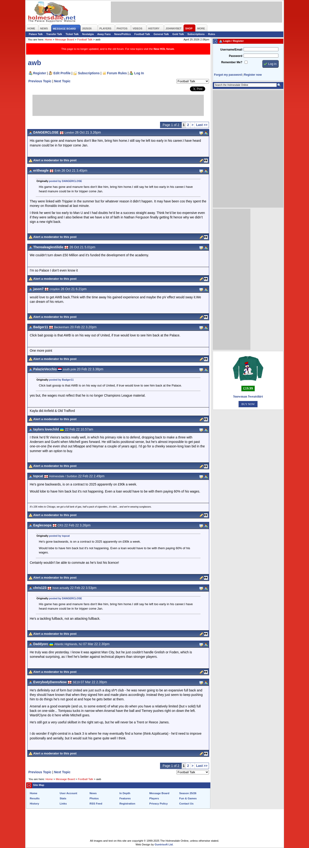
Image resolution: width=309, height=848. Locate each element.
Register (39, 73)
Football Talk (142, 34)
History (34, 803)
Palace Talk (36, 34)
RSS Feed (96, 803)
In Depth (125, 793)
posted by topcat (59, 535)
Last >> (201, 125)
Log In (139, 73)
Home (48, 39)
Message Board (64, 39)
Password (235, 56)
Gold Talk (178, 34)
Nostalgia (88, 34)
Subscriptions (196, 34)
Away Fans (104, 34)
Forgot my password (228, 74)
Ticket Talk (72, 34)
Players (154, 798)
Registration (127, 803)
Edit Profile (62, 73)
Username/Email (231, 49)
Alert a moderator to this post (54, 160)
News (93, 793)
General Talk (161, 34)
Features (125, 798)
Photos (94, 798)
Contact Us (186, 803)
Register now (253, 74)
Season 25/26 (188, 793)
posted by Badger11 (61, 379)
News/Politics (122, 34)
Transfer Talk (54, 34)
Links (63, 803)
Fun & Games (188, 798)
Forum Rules (117, 73)
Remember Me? (231, 62)
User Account (68, 793)
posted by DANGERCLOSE (65, 181)
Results (35, 798)
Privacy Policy (158, 803)
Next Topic (62, 81)
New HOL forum (164, 48)
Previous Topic (40, 81)
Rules (211, 34)
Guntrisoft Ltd (164, 844)
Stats (63, 798)
